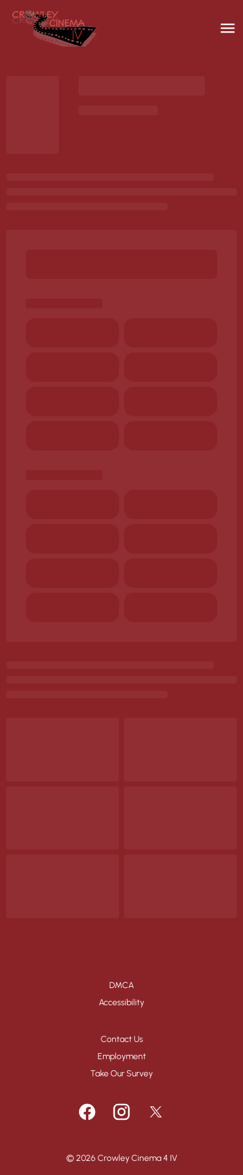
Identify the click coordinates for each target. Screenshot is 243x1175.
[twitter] (156, 1112)
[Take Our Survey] (121, 1073)
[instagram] (121, 1112)
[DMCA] (121, 985)
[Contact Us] (122, 1039)
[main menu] (227, 28)
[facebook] (87, 1112)
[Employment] (122, 1056)
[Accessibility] (121, 1002)
